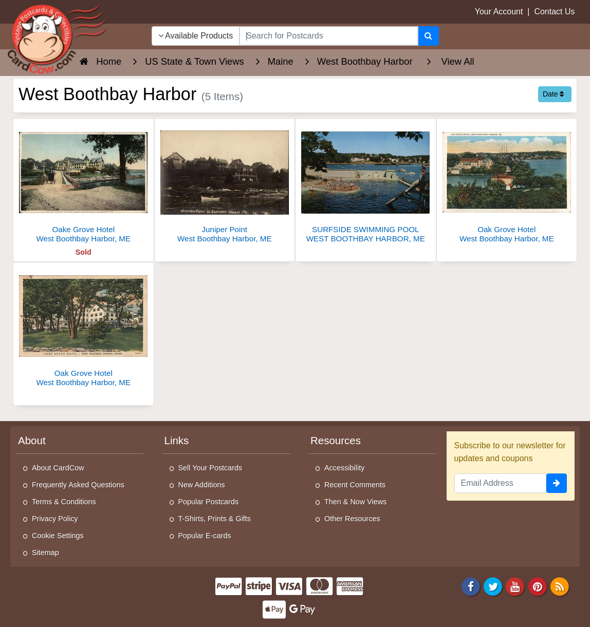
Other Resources (352, 519)
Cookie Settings (58, 535)
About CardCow (58, 468)
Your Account (499, 11)
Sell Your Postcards (210, 468)
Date (553, 94)
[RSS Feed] (559, 586)
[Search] (428, 36)
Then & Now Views (355, 502)
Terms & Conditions (64, 502)
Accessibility (344, 468)
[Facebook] (471, 586)
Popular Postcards (208, 502)
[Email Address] (500, 483)
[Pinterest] (537, 586)
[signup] (556, 483)
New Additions (201, 485)
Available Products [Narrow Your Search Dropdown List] (195, 35)
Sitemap (45, 552)
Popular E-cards (204, 535)
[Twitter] (493, 586)
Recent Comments (354, 485)
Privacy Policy (55, 519)
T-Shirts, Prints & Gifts (214, 519)
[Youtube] (515, 586)
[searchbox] (328, 36)
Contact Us (554, 11)
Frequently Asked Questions (78, 485)
